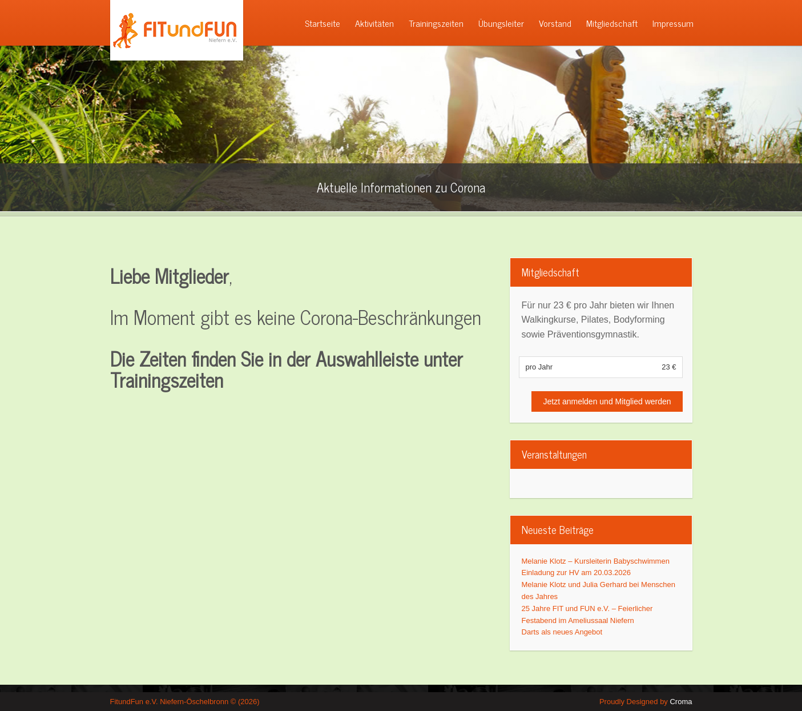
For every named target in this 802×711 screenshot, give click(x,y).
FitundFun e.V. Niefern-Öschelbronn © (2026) (185, 701)
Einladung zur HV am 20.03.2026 (576, 572)
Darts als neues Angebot (562, 632)
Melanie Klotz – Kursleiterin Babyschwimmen (596, 561)
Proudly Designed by (645, 701)
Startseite (322, 22)
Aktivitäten (374, 22)
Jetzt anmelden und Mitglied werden (607, 401)
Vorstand (555, 22)
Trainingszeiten (436, 22)
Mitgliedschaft (612, 22)
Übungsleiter (501, 22)
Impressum (673, 22)
